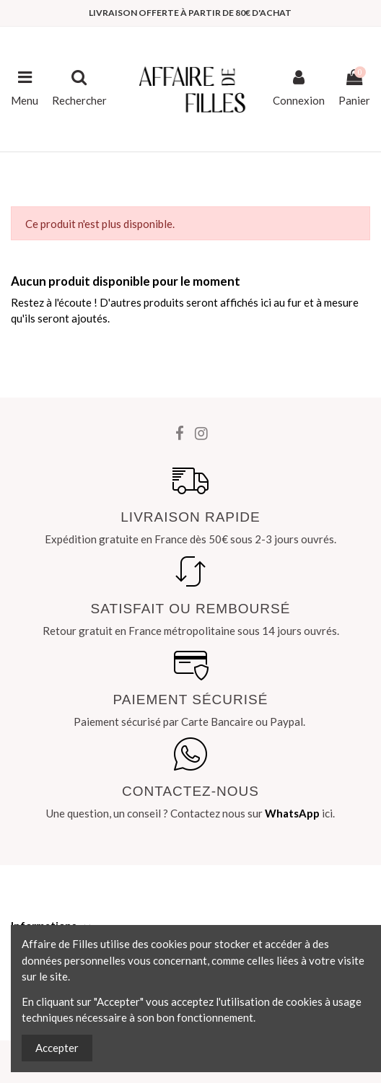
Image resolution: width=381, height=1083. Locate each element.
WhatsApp (292, 813)
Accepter (57, 1047)
